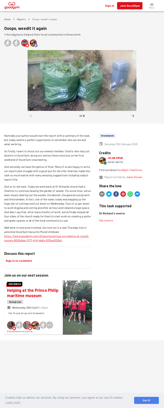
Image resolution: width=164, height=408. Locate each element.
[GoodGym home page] (12, 5)
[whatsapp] (130, 194)
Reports (21, 19)
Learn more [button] (13, 402)
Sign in (110, 5)
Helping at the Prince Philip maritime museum (32, 293)
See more (106, 220)
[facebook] (116, 194)
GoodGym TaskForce (129, 170)
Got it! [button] (146, 400)
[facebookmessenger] (137, 194)
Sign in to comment (19, 260)
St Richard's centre (112, 213)
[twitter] (109, 194)
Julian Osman (115, 158)
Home (7, 19)
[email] (102, 194)
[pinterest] (123, 194)
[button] (152, 6)
